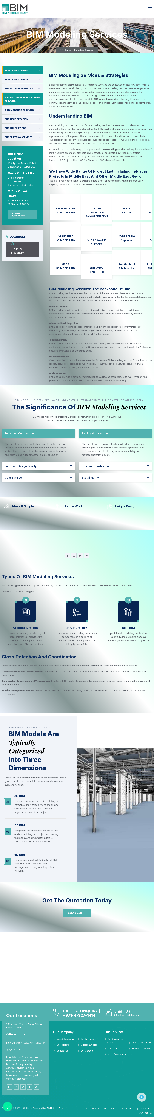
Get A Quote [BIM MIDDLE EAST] (77, 913)
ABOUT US (144, 1108)
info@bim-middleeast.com (128, 1015)
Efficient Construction (96, 466)
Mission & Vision (87, 1044)
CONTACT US (145, 1112)
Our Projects (61, 1044)
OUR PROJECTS (128, 1108)
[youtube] (36, 1087)
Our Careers (85, 1050)
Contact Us (60, 1050)
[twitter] (23, 1087)
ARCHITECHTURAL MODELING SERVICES (21, 99)
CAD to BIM (112, 1048)
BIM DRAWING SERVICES (18, 137)
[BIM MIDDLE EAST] (12, 243)
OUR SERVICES (110, 1108)
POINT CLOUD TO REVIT (18, 79)
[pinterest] (86, 555)
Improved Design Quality (21, 466)
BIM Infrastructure (115, 1054)
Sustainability (90, 477)
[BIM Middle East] (15, 9)
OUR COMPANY (91, 1108)
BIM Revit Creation (140, 1048)
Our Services (85, 1039)
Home (65, 49)
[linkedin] (80, 555)
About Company (63, 1039)
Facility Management (95, 433)
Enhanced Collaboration (20, 433)
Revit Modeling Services (114, 1041)
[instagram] (74, 555)
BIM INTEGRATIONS (15, 128)
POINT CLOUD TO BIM (17, 70)
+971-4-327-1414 (79, 1015)
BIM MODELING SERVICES (19, 88)
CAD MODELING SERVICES (19, 110)
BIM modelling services (107, 99)
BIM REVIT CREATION (16, 119)
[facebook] (67, 555)
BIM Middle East (55, 1108)
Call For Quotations (18, 214)
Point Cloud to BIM (140, 1042)
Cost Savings (13, 477)
